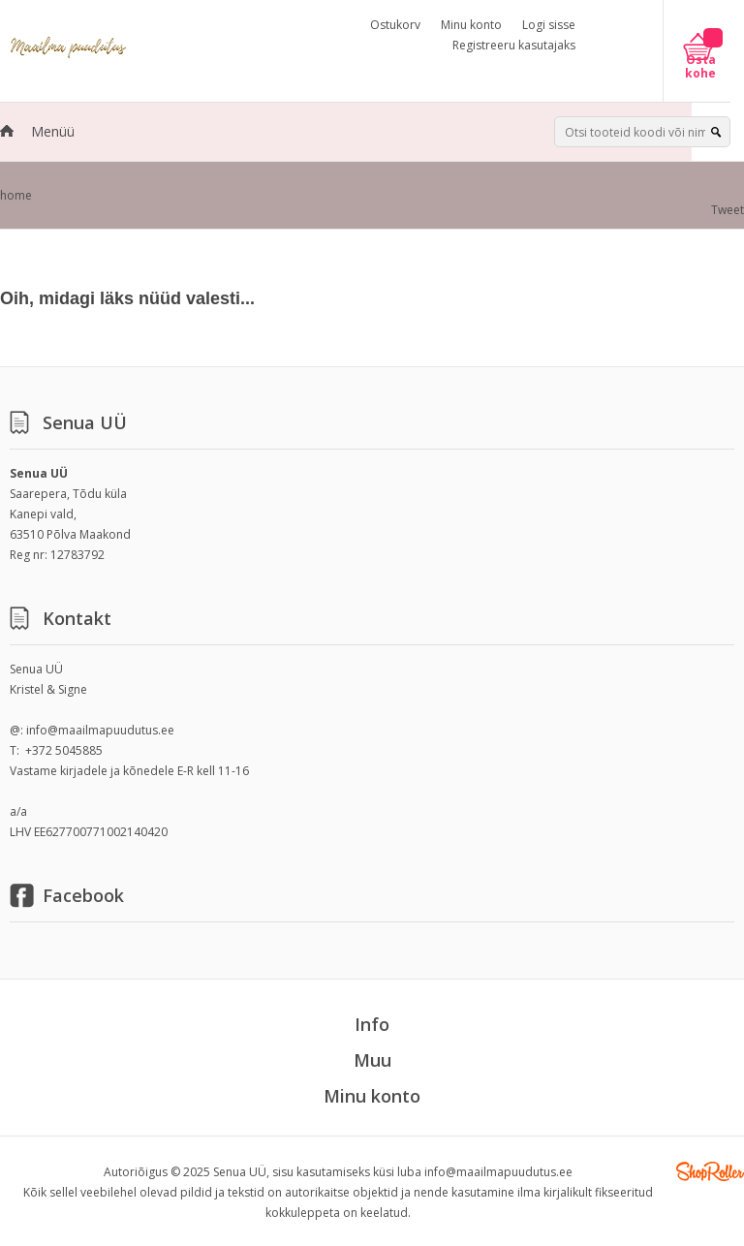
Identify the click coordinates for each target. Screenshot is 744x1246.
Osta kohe (700, 66)
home (16, 195)
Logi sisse (548, 24)
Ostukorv (395, 24)
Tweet (727, 210)
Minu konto (471, 24)
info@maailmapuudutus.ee (100, 730)
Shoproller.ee (710, 1171)
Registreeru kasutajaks (513, 45)
